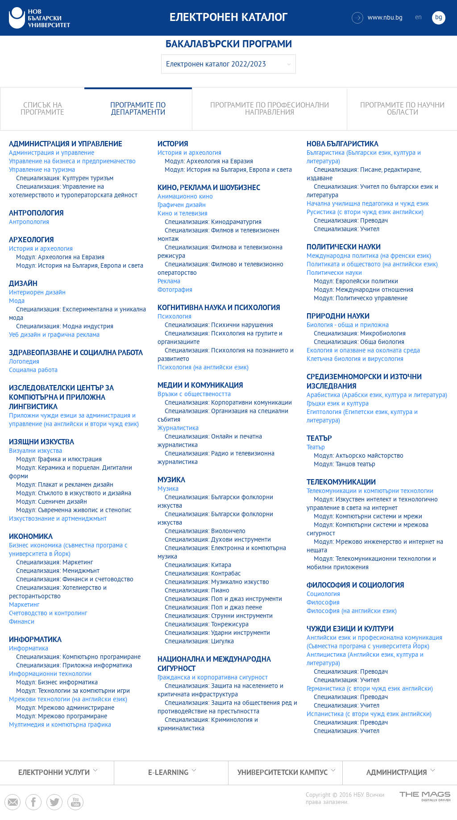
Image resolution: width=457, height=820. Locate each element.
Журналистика (178, 428)
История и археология (41, 249)
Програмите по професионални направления (269, 109)
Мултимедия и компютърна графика (60, 725)
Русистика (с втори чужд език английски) (365, 212)
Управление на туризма (42, 170)
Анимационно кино (185, 197)
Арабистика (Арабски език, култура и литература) (377, 395)
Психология (174, 317)
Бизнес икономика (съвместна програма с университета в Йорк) (68, 550)
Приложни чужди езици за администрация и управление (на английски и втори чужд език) (74, 420)
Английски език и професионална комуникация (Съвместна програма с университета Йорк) (374, 642)
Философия (323, 603)
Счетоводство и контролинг (48, 613)
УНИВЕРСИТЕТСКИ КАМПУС (282, 773)
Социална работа (33, 370)
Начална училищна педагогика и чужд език (368, 204)
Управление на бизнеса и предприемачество (72, 161)
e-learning (168, 773)
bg (438, 17)
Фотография (175, 290)
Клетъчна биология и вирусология (355, 359)
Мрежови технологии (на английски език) (68, 700)
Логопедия (24, 362)
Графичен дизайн (182, 205)
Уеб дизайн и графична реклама (54, 335)
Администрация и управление (51, 153)
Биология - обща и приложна (348, 325)
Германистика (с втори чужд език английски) (370, 689)
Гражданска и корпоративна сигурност (213, 678)
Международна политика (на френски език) (369, 256)
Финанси (21, 622)
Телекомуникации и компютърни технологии (370, 491)
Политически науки (334, 273)
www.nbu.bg (377, 18)
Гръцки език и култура (338, 404)
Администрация (396, 773)
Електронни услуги (54, 773)
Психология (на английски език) (203, 368)
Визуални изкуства (35, 451)
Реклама (169, 281)
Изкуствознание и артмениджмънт (58, 519)
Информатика (28, 649)
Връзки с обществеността (194, 394)
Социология (323, 594)
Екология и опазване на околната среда (363, 351)
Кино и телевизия (183, 214)
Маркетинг (24, 605)
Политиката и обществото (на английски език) (372, 265)
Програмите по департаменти (138, 109)
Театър (316, 447)
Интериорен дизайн (37, 293)
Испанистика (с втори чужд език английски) (369, 714)
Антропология (29, 222)
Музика (168, 489)
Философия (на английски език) (352, 611)
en (418, 17)
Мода (17, 301)
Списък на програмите (42, 109)
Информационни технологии (50, 674)
